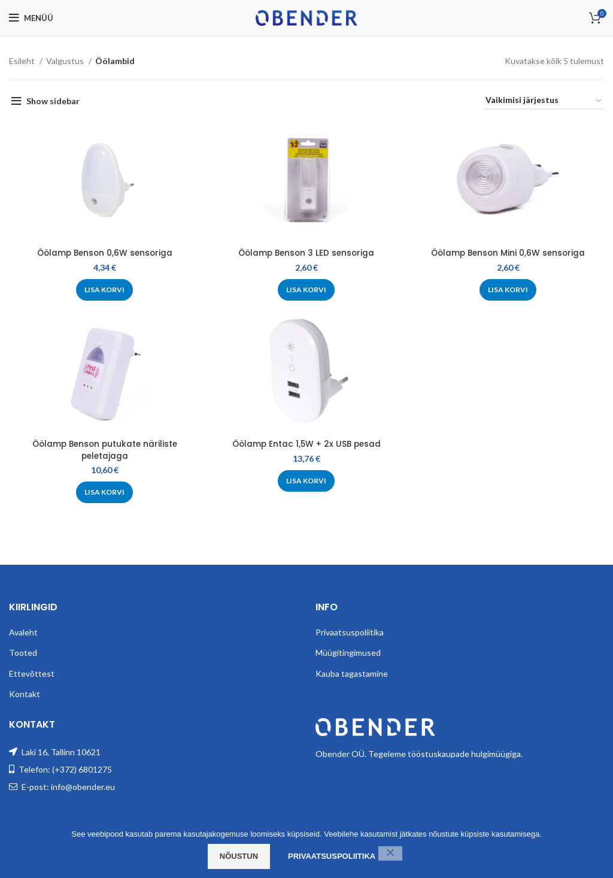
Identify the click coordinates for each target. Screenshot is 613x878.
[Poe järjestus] (544, 101)
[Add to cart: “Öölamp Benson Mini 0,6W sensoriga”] (509, 290)
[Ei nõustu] (390, 853)
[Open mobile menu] (31, 18)
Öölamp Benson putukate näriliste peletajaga (104, 450)
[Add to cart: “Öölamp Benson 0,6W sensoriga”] (104, 290)
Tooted (23, 651)
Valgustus (66, 61)
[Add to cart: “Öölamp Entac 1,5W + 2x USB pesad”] (306, 481)
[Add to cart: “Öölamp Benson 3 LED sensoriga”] (306, 290)
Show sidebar (53, 101)
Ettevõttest (31, 672)
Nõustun (239, 856)
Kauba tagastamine (351, 672)
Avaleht (23, 630)
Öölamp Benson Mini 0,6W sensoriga (509, 253)
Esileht (23, 61)
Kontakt (24, 693)
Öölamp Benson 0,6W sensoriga (104, 253)
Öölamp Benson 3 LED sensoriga (306, 253)
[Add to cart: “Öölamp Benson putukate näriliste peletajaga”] (104, 492)
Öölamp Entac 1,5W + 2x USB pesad (306, 444)
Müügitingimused (348, 651)
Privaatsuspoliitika (349, 630)
